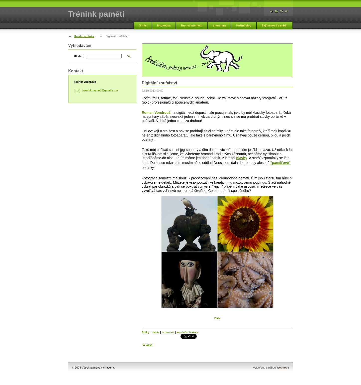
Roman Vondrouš (156, 113)
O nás (143, 25)
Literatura (219, 25)
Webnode (282, 367)
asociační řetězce (187, 332)
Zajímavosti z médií (274, 25)
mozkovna (168, 332)
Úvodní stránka (84, 36)
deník (155, 332)
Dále (217, 318)
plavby (241, 158)
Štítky (145, 332)
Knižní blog (243, 25)
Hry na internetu (191, 25)
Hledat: (79, 56)
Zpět (149, 344)
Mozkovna (164, 25)
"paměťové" (280, 163)
